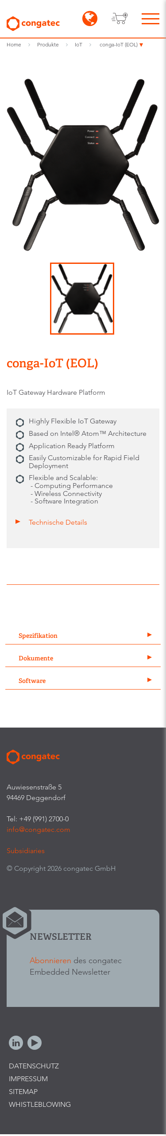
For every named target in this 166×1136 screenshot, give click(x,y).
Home (14, 44)
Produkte (48, 44)
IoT (78, 44)
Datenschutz (34, 1066)
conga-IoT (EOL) (119, 44)
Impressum (28, 1079)
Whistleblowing (40, 1104)
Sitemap (23, 1091)
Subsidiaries (26, 850)
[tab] (83, 636)
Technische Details (58, 522)
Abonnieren (50, 960)
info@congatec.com (38, 829)
